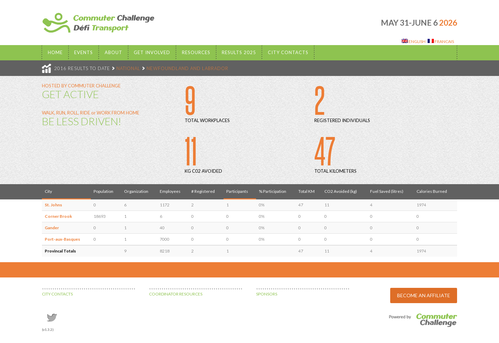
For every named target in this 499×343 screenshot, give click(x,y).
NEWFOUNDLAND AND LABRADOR (187, 68)
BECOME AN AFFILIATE (423, 295)
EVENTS (83, 52)
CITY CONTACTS (57, 294)
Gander (52, 227)
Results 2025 (239, 52)
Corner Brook (58, 216)
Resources (196, 52)
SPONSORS (266, 294)
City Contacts (288, 52)
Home (55, 52)
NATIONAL (128, 68)
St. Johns (53, 204)
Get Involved (152, 52)
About (113, 52)
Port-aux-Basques (62, 239)
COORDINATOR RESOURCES (175, 294)
